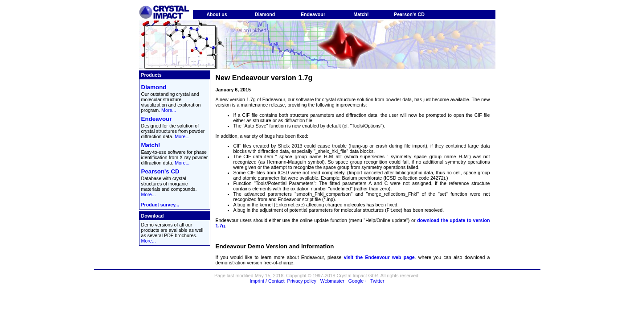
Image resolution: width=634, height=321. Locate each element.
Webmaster (332, 281)
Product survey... (160, 204)
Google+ (357, 281)
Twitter (377, 281)
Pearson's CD (409, 14)
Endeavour (313, 14)
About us (216, 14)
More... (168, 110)
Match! (360, 14)
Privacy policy (301, 281)
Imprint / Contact (267, 281)
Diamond (265, 14)
